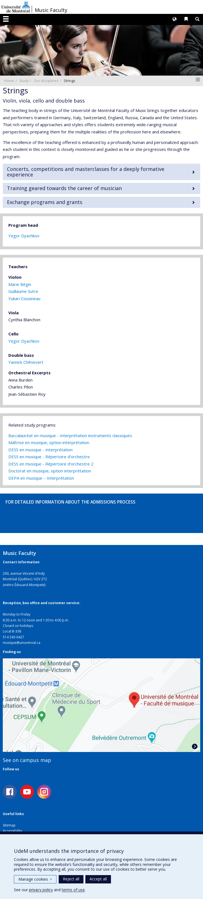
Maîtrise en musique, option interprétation (48, 442)
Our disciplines (46, 80)
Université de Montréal (15, 7)
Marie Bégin (19, 284)
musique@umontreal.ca (21, 642)
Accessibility (12, 830)
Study (24, 80)
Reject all (71, 878)
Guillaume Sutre (23, 291)
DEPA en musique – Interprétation (41, 478)
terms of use (73, 889)
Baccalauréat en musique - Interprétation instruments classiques (70, 435)
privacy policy (41, 889)
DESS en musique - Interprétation (40, 449)
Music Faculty (51, 10)
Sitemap (9, 825)
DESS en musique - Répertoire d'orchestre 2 (50, 464)
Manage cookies (35, 879)
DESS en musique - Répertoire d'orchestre (49, 456)
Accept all (98, 878)
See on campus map (27, 760)
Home (9, 80)
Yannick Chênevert (25, 362)
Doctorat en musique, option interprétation (49, 471)
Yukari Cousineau (24, 298)
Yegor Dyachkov (23, 235)
